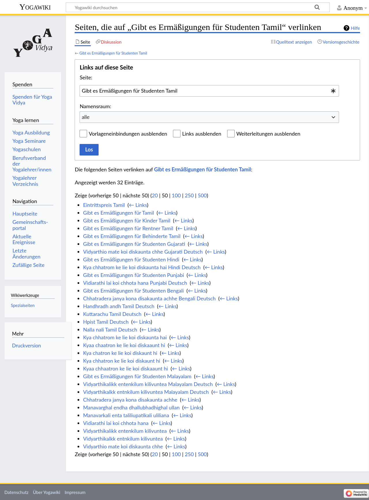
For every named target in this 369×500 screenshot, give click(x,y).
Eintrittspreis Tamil (104, 205)
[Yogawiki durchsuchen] (198, 7)
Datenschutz (16, 492)
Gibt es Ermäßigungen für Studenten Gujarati (134, 244)
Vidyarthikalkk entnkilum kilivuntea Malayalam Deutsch (146, 392)
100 (176, 195)
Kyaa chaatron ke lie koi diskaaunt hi (124, 345)
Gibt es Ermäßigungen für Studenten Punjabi (133, 275)
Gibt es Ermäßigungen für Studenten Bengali (133, 290)
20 (155, 195)
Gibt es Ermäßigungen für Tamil (118, 212)
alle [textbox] (86, 117)
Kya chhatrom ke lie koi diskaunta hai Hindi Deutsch (142, 267)
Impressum (75, 492)
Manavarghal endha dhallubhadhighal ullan (131, 407)
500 (202, 195)
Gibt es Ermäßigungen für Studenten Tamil (113, 53)
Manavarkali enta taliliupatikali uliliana (126, 415)
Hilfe (355, 28)
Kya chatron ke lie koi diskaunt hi (120, 353)
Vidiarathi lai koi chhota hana (115, 423)
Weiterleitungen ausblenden (268, 133)
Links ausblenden (201, 133)
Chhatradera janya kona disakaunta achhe (130, 399)
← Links (138, 205)
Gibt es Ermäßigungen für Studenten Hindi (131, 259)
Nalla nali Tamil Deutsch (110, 329)
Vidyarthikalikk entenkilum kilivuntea (125, 431)
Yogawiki (35, 6)
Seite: (86, 77)
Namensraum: (95, 106)
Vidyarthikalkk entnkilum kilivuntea (123, 438)
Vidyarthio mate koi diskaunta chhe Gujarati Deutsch (143, 251)
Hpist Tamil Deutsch (106, 322)
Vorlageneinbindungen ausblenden (128, 133)
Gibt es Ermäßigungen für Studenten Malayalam (137, 376)
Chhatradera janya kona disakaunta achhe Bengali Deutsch (149, 298)
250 (189, 195)
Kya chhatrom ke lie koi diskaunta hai (125, 337)
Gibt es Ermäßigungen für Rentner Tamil (128, 228)
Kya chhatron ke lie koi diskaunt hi (121, 360)
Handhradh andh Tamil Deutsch (118, 306)
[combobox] (209, 91)
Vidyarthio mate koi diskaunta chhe (123, 446)
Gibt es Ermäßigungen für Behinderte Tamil (131, 236)
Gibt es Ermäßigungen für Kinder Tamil (126, 220)
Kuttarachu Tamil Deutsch (112, 314)
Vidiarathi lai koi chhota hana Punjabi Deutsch (135, 283)
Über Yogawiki (46, 492)
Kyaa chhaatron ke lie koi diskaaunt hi (125, 368)
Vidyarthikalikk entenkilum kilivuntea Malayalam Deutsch (148, 384)
